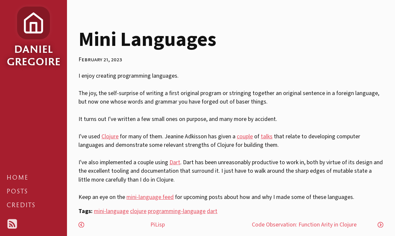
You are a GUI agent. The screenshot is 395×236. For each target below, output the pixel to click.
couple (245, 136)
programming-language (177, 211)
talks (267, 136)
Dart (174, 162)
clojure (138, 211)
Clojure (110, 136)
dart (212, 211)
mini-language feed (150, 197)
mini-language (111, 211)
